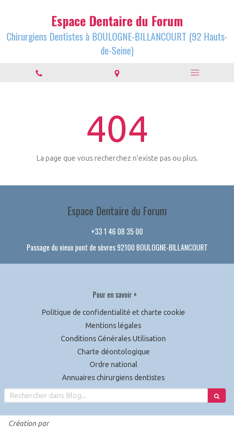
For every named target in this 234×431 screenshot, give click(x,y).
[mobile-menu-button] (195, 72)
